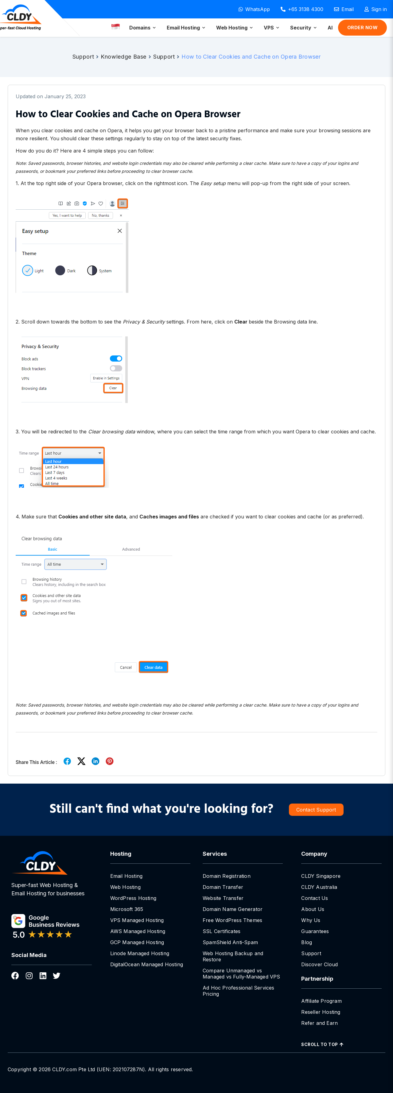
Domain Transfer (223, 887)
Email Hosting (126, 876)
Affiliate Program (321, 1001)
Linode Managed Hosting (139, 953)
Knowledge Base (123, 56)
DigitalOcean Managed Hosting (146, 964)
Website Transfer (223, 898)
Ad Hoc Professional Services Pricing (238, 991)
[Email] (344, 9)
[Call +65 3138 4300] (302, 9)
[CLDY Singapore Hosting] (51, 863)
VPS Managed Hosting (137, 920)
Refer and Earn (319, 1023)
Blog (306, 942)
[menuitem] (142, 27)
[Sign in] (375, 9)
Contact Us (314, 898)
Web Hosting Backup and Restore (233, 956)
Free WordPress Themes (232, 920)
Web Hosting (125, 887)
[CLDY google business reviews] (51, 927)
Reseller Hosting (320, 1012)
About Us (312, 909)
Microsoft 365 (126, 909)
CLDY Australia (319, 887)
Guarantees (315, 931)
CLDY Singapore (320, 876)
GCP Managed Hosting (137, 942)
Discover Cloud (319, 964)
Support (83, 56)
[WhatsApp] (254, 9)
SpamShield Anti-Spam (230, 942)
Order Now (362, 27)
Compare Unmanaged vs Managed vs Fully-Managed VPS (241, 973)
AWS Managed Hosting (137, 931)
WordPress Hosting (133, 898)
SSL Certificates (221, 931)
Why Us (310, 920)
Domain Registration (227, 876)
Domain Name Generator (233, 909)
